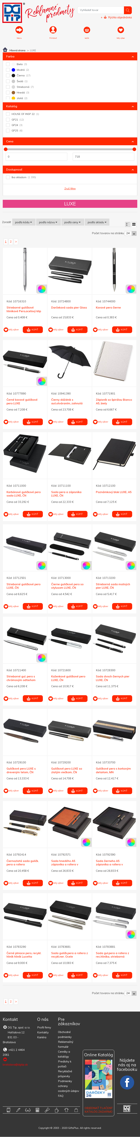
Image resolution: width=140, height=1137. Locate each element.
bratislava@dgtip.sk (15, 1061)
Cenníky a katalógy (64, 1054)
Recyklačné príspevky (65, 1074)
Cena (9, 141)
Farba (10, 56)
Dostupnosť (14, 169)
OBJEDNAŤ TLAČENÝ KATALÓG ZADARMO (98, 1110)
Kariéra (41, 1037)
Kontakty (43, 1032)
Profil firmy (44, 1027)
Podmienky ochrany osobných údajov (68, 1086)
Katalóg (11, 106)
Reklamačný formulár (65, 1044)
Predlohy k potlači (64, 1064)
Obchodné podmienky (65, 1034)
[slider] (5, 149)
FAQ (60, 1096)
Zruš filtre (70, 188)
